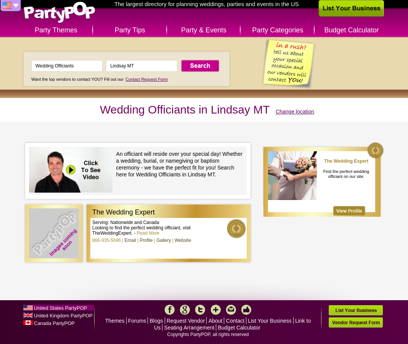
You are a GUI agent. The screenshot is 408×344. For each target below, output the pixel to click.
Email (130, 240)
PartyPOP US (59, 13)
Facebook (170, 310)
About (216, 321)
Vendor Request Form (355, 322)
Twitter (200, 310)
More (216, 310)
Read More (148, 233)
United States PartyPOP (60, 308)
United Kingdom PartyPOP (63, 315)
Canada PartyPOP (54, 323)
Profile (146, 240)
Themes (115, 321)
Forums (137, 321)
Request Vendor (186, 321)
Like (246, 310)
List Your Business (269, 321)
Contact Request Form (146, 79)
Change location (295, 112)
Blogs (156, 321)
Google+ (185, 310)
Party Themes (56, 30)
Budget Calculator (351, 30)
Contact (235, 321)
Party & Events (203, 30)
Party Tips (130, 30)
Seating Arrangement (189, 328)
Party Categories (277, 30)
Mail (231, 310)
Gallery (163, 240)
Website (183, 240)
